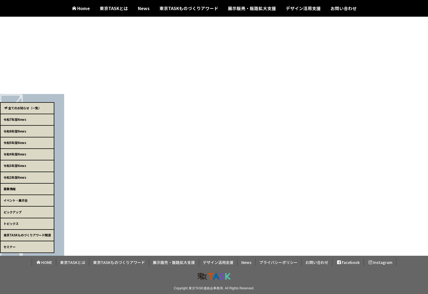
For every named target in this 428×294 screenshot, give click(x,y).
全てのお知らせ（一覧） (22, 108)
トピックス (11, 223)
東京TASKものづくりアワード (188, 8)
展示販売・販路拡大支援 (252, 8)
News (144, 8)
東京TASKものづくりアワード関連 (27, 235)
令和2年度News (15, 177)
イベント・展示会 (16, 200)
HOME (44, 262)
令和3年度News (15, 165)
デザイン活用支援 (303, 8)
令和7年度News (15, 119)
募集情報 (10, 189)
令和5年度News (15, 142)
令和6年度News (15, 131)
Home (81, 8)
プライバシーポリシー (278, 262)
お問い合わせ (344, 8)
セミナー (10, 247)
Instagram (380, 262)
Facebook (348, 262)
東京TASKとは (114, 8)
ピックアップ (13, 212)
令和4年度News (15, 154)
